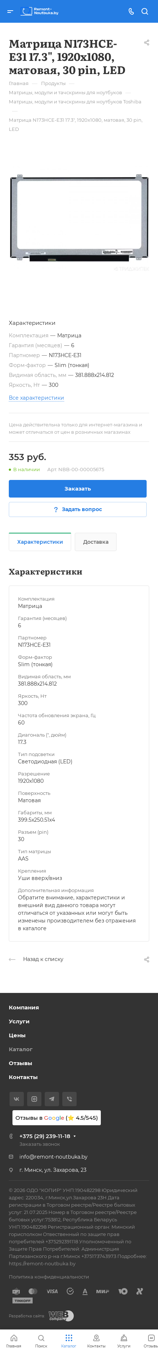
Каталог (21, 1049)
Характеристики (40, 542)
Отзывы (20, 1063)
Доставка (96, 542)
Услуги (19, 1021)
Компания (24, 1007)
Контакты (23, 1077)
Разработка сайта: (27, 1316)
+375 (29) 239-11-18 (44, 1136)
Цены (17, 1035)
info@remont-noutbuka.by (53, 1156)
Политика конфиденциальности (49, 1277)
